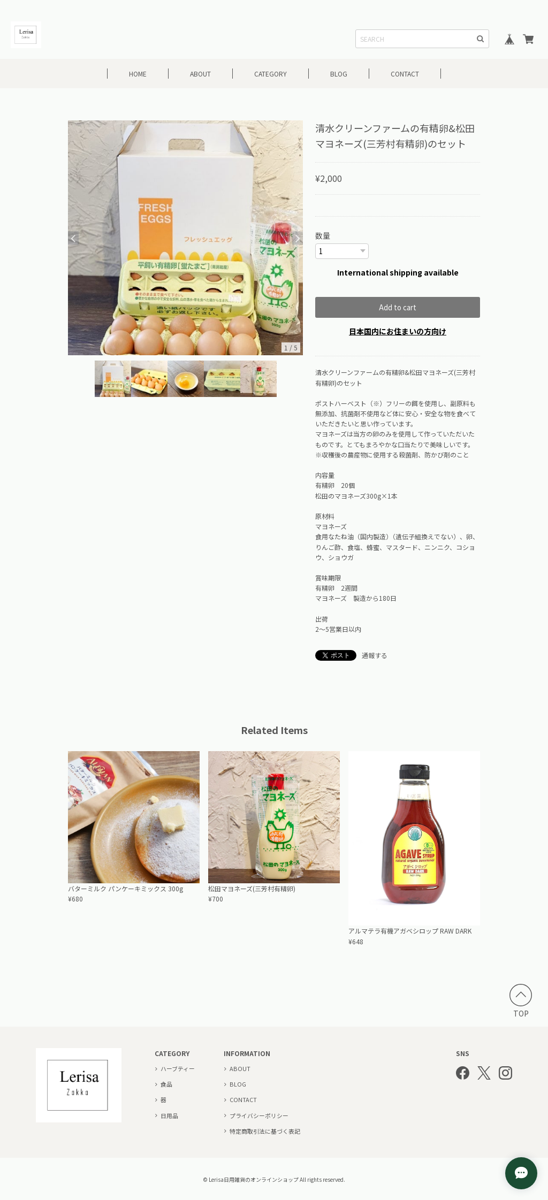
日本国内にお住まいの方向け (397, 330)
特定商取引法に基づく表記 (265, 1130)
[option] (185, 237)
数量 (322, 235)
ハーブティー (178, 1068)
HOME (138, 73)
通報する (374, 654)
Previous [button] (73, 237)
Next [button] (297, 237)
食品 (166, 1083)
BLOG (338, 73)
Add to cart (397, 307)
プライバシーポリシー (259, 1115)
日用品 (169, 1115)
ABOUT (200, 73)
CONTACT (405, 73)
